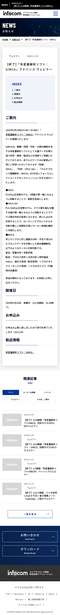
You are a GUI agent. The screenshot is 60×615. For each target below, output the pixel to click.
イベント (47, 392)
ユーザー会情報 (29, 392)
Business (19, 594)
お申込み (18, 97)
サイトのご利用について (30, 605)
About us (39, 594)
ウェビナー (15, 399)
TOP (7, 594)
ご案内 (17, 89)
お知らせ (16, 40)
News (52, 594)
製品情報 (18, 102)
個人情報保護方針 (36, 599)
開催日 (17, 93)
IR (29, 594)
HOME (5, 40)
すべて (10, 392)
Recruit (19, 599)
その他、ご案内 (43, 399)
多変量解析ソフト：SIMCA (19, 134)
